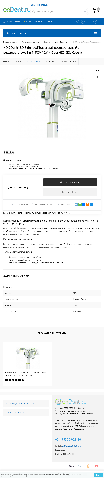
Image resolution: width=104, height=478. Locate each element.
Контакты (39, 22)
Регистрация (42, 5)
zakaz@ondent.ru (71, 445)
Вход (33, 5)
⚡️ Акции (27, 22)
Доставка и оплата (11, 22)
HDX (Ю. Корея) (78, 299)
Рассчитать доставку (43, 204)
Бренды (50, 22)
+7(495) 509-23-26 (68, 439)
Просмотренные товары (52, 333)
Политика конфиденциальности (27, 476)
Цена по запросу (17, 187)
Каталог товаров (52, 33)
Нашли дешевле (19, 204)
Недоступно (64, 204)
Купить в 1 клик (70, 192)
